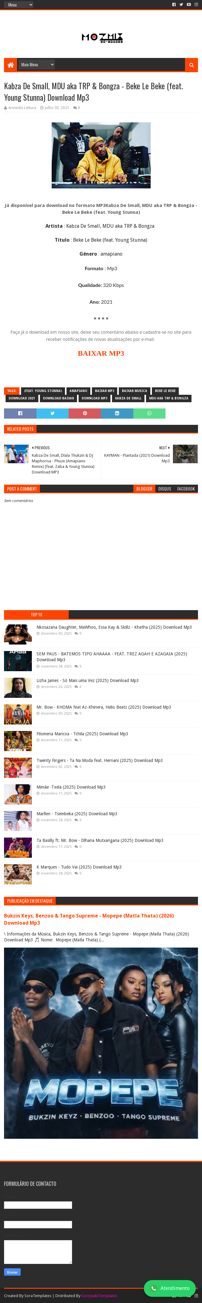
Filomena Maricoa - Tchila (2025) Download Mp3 (82, 733)
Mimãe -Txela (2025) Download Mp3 (71, 787)
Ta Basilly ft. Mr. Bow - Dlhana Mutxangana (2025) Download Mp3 (100, 840)
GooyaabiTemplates (99, 1295)
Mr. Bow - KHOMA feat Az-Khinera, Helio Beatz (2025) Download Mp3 (104, 707)
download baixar (58, 398)
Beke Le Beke (165, 391)
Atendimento (170, 1288)
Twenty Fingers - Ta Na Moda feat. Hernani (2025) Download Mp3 (100, 760)
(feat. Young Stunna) (43, 391)
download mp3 (94, 398)
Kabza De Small (128, 398)
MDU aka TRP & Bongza (168, 398)
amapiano (78, 391)
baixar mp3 (104, 391)
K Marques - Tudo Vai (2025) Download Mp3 (79, 867)
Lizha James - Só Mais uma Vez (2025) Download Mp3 (88, 680)
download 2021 (22, 398)
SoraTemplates (37, 1295)
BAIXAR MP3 (101, 353)
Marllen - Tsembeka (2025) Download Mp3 (77, 813)
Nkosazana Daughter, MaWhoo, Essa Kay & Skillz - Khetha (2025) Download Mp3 (114, 627)
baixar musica (134, 391)
